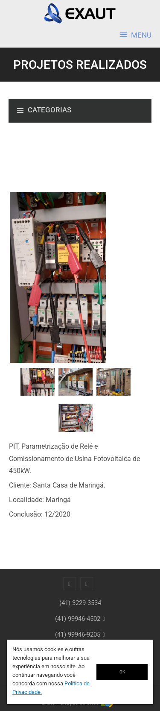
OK (122, 672)
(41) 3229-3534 (80, 603)
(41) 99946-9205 (77, 634)
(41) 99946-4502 (77, 619)
